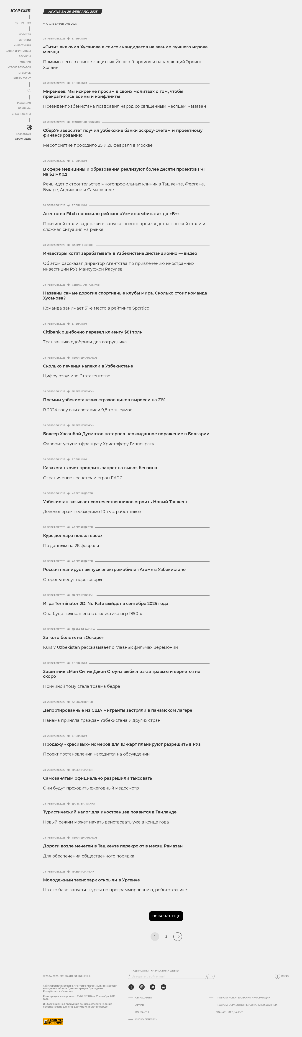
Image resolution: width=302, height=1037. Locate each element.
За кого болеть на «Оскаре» (73, 637)
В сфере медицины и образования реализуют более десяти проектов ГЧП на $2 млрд (125, 172)
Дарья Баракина (83, 629)
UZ (22, 22)
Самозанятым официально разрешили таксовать (97, 778)
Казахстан (23, 134)
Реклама (24, 108)
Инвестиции (22, 45)
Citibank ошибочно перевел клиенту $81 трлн (93, 332)
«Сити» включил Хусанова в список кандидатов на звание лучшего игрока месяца (125, 49)
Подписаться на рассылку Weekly (155, 970)
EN (29, 22)
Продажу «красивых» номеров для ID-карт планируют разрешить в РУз (122, 744)
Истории (25, 40)
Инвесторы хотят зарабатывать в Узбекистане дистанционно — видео (120, 253)
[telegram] (152, 987)
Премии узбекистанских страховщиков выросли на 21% (104, 399)
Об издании (143, 997)
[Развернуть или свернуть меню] (29, 91)
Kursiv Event (22, 78)
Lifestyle (24, 72)
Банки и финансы (18, 51)
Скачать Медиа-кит (229, 1012)
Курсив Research (19, 67)
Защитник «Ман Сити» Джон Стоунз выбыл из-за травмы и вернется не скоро (121, 674)
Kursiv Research (146, 1019)
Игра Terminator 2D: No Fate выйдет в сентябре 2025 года (105, 603)
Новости (25, 34)
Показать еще (166, 916)
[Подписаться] (211, 976)
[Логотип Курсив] (20, 10)
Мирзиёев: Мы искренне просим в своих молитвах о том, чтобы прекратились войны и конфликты (113, 94)
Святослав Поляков (86, 122)
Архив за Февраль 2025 (60, 23)
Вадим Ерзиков (82, 245)
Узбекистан (23, 139)
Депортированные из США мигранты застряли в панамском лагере (117, 710)
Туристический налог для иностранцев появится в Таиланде (110, 812)
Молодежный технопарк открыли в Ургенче (91, 880)
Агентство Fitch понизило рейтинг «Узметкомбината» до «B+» (111, 213)
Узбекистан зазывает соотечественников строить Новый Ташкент (115, 501)
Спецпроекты (21, 113)
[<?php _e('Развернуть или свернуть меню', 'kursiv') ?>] (29, 127)
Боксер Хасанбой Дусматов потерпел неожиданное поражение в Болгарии (126, 433)
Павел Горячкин (83, 391)
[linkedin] (163, 987)
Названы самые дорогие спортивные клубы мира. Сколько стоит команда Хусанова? (125, 296)
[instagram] (142, 987)
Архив (139, 1005)
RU (16, 22)
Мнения (25, 61)
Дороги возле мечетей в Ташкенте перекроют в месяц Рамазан (113, 846)
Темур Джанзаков (84, 358)
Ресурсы (25, 56)
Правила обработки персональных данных (246, 1005)
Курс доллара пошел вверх (72, 535)
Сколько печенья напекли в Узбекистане (88, 366)
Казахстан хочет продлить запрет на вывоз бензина (100, 467)
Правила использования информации (243, 997)
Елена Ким (79, 38)
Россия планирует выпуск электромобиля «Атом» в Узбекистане (114, 569)
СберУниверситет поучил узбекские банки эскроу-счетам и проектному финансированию (123, 133)
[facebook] (131, 987)
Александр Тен (82, 493)
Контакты (142, 1012)
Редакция (24, 103)
